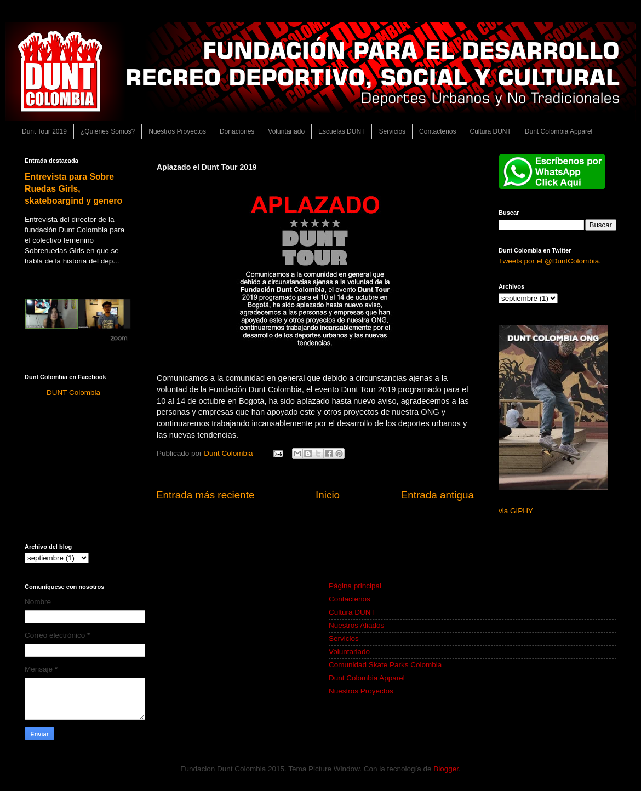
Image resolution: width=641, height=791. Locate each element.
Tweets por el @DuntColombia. (550, 261)
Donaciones (237, 131)
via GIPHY (516, 511)
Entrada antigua (437, 495)
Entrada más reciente (205, 495)
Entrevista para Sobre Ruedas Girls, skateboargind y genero (73, 188)
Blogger (446, 769)
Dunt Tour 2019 (44, 131)
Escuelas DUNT (341, 131)
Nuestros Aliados (356, 625)
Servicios (392, 131)
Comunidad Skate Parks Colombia (385, 665)
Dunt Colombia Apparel (558, 131)
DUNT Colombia (73, 392)
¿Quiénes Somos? (108, 131)
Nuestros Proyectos (177, 131)
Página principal (355, 586)
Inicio (328, 495)
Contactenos (437, 131)
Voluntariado (286, 131)
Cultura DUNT (490, 131)
